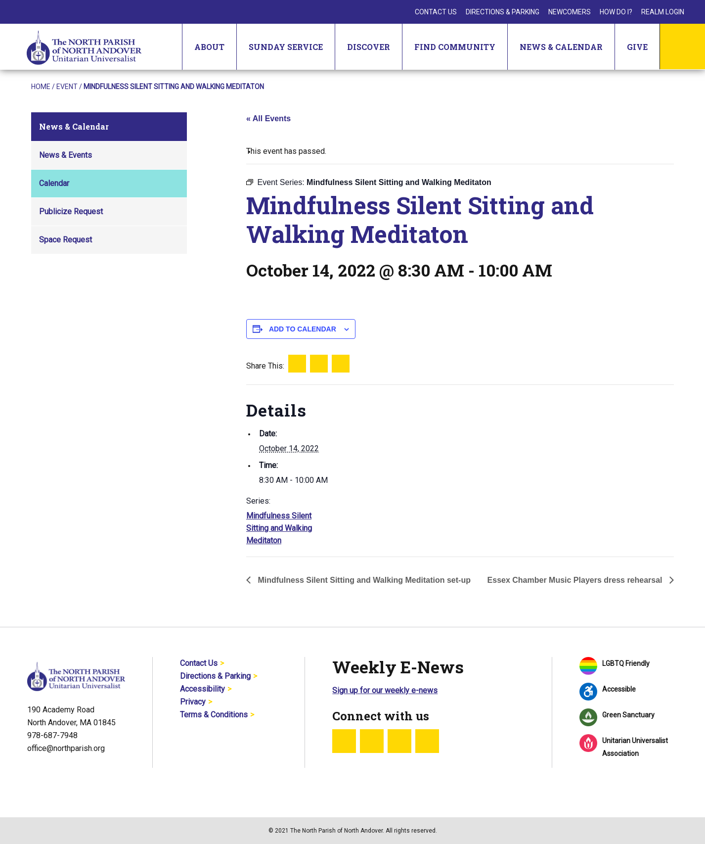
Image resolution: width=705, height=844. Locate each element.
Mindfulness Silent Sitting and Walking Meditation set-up (363, 580)
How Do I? (616, 12)
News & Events (65, 155)
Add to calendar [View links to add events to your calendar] (302, 329)
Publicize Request (71, 211)
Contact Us (436, 12)
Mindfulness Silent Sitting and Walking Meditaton (279, 528)
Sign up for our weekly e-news (385, 690)
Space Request (65, 239)
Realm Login (662, 12)
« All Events (268, 118)
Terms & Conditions (214, 714)
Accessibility (202, 689)
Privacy (193, 701)
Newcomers (569, 12)
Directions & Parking (502, 12)
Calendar (54, 183)
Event (67, 87)
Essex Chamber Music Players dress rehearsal (575, 580)
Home (40, 87)
